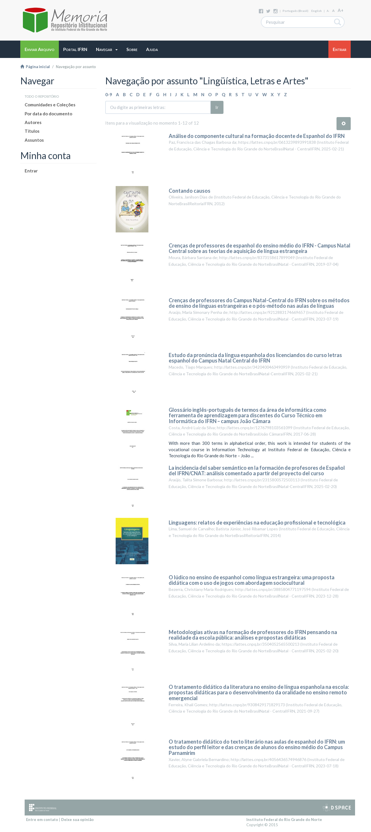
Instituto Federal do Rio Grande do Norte (284, 819)
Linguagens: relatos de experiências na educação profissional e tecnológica (257, 522)
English (316, 10)
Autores (33, 122)
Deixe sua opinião (77, 819)
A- (328, 10)
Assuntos (34, 140)
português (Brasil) (295, 10)
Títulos (32, 131)
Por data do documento (48, 113)
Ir (217, 107)
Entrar (31, 170)
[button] (107, 49)
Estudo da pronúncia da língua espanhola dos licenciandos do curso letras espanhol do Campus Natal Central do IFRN (255, 358)
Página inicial (35, 66)
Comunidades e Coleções (50, 104)
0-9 (108, 94)
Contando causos (189, 190)
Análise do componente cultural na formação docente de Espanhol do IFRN (257, 136)
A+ (340, 10)
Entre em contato (42, 819)
